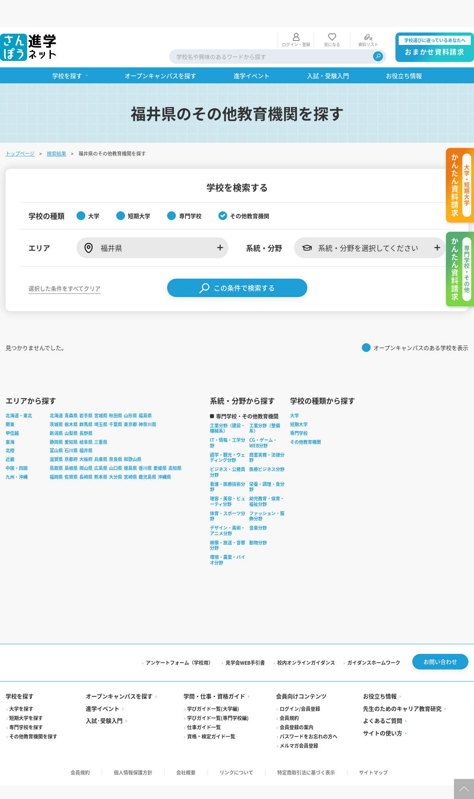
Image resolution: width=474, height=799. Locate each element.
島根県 (72, 443)
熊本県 (101, 452)
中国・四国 (17, 443)
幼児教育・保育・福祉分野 (267, 477)
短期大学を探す (27, 693)
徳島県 (131, 443)
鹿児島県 (148, 452)
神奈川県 (148, 399)
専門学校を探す (27, 702)
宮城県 (101, 391)
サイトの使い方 (382, 708)
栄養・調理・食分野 (267, 462)
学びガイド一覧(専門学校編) (218, 693)
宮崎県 (131, 452)
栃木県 (72, 399)
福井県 (86, 426)
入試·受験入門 (105, 696)
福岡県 (57, 452)
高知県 (175, 443)
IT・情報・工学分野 (228, 418)
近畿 (10, 434)
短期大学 (300, 399)
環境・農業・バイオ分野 (228, 535)
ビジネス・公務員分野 (228, 447)
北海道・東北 (19, 391)
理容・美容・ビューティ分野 (228, 477)
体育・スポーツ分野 (228, 491)
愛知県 (72, 417)
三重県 (101, 417)
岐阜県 (86, 417)
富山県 (57, 426)
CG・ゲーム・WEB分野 (264, 418)
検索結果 (57, 126)
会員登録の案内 (296, 702)
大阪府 (86, 434)
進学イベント (103, 684)
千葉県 (116, 399)
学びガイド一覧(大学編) (214, 683)
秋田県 (116, 391)
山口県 (116, 443)
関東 (10, 399)
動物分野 (259, 517)
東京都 (131, 399)
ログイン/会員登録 (300, 683)
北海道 (57, 391)
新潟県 (57, 408)
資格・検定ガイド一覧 (212, 711)
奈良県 (116, 434)
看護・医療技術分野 (228, 462)
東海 (10, 417)
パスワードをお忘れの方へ (308, 711)
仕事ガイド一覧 (204, 702)
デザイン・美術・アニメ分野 (228, 506)
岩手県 (86, 391)
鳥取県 (57, 443)
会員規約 (289, 693)
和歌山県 (133, 434)
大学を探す (22, 683)
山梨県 (72, 408)
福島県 (146, 391)
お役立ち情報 (379, 672)
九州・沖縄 (17, 452)
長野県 (86, 408)
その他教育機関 (306, 417)
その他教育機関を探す (34, 711)
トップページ (20, 126)
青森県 (72, 391)
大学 (295, 391)
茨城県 (57, 399)
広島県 (101, 443)
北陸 (10, 426)
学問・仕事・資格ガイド (215, 672)
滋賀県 (57, 434)
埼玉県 (101, 399)
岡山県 (86, 443)
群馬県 (86, 399)
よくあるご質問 (382, 696)
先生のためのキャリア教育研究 (402, 684)
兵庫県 (101, 434)
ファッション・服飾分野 (267, 491)
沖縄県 (165, 452)
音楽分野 (259, 503)
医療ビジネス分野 (267, 444)
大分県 (116, 452)
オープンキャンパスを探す (120, 672)
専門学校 (300, 408)
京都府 (72, 434)
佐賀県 (72, 452)
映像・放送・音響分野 (228, 520)
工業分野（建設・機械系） (228, 403)
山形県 (131, 391)
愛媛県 (160, 443)
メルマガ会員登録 (299, 720)
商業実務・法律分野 (267, 433)
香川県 (146, 443)
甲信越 (13, 408)
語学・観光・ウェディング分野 (228, 433)
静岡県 (57, 417)
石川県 (72, 426)
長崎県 (86, 452)
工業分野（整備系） (265, 403)
